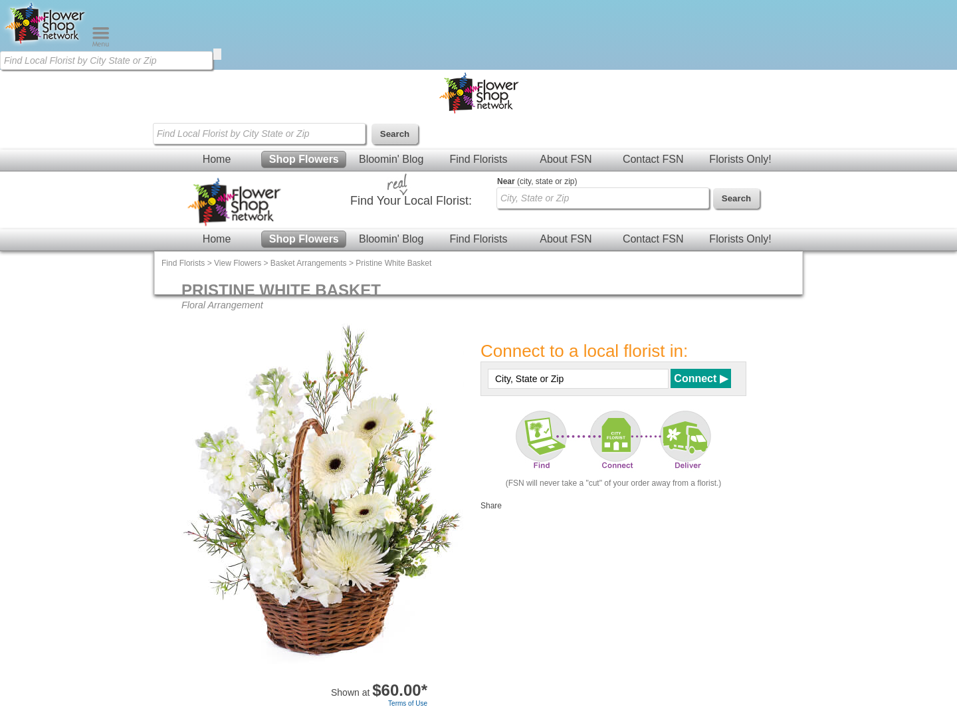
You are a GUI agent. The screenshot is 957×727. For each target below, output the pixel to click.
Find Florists (478, 159)
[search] (217, 54)
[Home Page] (46, 44)
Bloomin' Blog (391, 159)
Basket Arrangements (308, 263)
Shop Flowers (304, 159)
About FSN (565, 159)
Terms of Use (407, 703)
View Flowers (237, 263)
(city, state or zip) (537, 181)
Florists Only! (740, 159)
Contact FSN (653, 159)
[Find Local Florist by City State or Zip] (106, 60)
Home (217, 159)
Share (491, 505)
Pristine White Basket (393, 263)
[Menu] (101, 44)
